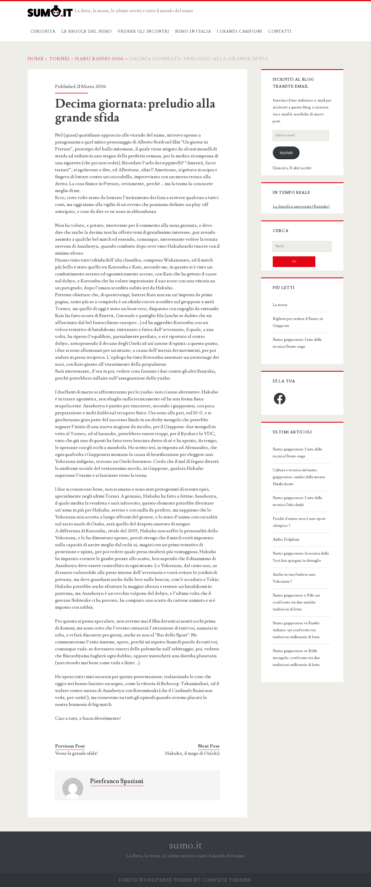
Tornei (59, 59)
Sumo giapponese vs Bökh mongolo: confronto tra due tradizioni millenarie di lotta (296, 658)
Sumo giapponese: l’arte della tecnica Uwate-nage (297, 453)
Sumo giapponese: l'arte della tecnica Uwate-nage (297, 343)
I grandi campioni (240, 31)
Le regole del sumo (86, 31)
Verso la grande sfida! (76, 753)
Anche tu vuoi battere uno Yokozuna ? (294, 578)
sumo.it (185, 845)
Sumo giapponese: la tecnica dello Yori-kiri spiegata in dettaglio (301, 557)
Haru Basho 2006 (99, 59)
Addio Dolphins (286, 539)
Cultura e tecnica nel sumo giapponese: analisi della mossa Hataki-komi (299, 477)
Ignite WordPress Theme (155, 880)
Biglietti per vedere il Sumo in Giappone (298, 322)
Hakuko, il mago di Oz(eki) (192, 753)
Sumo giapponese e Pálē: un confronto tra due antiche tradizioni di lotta (296, 602)
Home (36, 59)
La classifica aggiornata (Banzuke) (301, 206)
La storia (280, 305)
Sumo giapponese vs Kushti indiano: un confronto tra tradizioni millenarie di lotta (296, 630)
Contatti (280, 31)
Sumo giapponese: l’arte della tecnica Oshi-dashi (297, 501)
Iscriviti (286, 152)
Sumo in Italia (193, 31)
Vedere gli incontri (144, 31)
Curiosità (43, 31)
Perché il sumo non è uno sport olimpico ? (299, 522)
